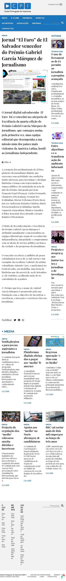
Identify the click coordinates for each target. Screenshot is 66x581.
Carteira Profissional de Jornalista (22, 523)
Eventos (40, 18)
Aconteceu (7, 23)
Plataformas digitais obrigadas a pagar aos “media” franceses (33, 359)
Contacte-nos (55, 4)
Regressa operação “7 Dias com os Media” (53, 357)
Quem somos (3, 516)
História (3, 524)
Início (4, 18)
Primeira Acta (3, 530)
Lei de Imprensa (22, 548)
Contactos (8, 29)
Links (42, 576)
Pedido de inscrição (13, 541)
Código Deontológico (22, 538)
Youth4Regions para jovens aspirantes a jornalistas (10, 347)
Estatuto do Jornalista (22, 559)
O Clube (15, 18)
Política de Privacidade (40, 575)
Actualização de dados (13, 553)
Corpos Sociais (3, 538)
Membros (27, 18)
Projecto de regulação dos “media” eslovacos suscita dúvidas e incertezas (10, 438)
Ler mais (55, 122)
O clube (3, 507)
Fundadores (12, 515)
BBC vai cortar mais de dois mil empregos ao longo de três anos (55, 434)
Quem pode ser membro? (12, 527)
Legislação (23, 23)
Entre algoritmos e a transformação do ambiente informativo (57, 158)
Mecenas (36, 23)
